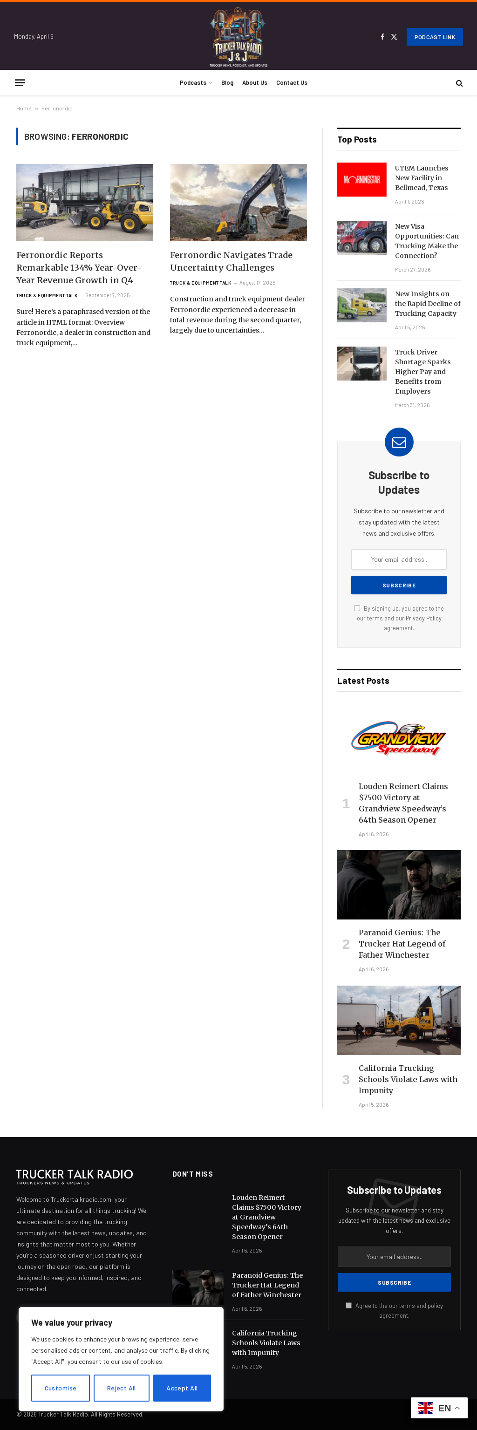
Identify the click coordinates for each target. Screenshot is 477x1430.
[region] (121, 1359)
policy (435, 1305)
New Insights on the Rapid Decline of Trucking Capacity (428, 304)
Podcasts (193, 82)
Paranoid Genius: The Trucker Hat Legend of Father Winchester (402, 944)
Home (24, 108)
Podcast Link (435, 37)
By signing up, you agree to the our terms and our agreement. (399, 618)
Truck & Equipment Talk (46, 295)
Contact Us (291, 82)
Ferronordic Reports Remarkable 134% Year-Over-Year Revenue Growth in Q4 (79, 268)
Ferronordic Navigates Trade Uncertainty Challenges (231, 261)
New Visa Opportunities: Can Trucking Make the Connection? (427, 241)
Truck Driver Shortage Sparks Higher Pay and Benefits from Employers (423, 371)
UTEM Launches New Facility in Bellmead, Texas (422, 178)
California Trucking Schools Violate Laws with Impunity (408, 1079)
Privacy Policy (424, 618)
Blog (227, 82)
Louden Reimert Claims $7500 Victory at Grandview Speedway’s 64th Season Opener (403, 803)
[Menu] (20, 82)
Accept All (182, 1388)
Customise (61, 1388)
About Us (254, 82)
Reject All (121, 1388)
